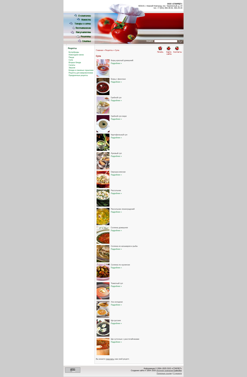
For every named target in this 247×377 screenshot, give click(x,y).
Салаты (72, 65)
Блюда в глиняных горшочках (81, 70)
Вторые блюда (75, 62)
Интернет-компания (169, 370)
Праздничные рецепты (78, 75)
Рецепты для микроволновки (81, 73)
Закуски (72, 68)
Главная (99, 50)
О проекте (177, 373)
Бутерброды (74, 52)
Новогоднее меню (76, 55)
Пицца (71, 57)
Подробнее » (116, 63)
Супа (71, 60)
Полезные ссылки (164, 373)
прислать (110, 359)
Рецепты (109, 50)
